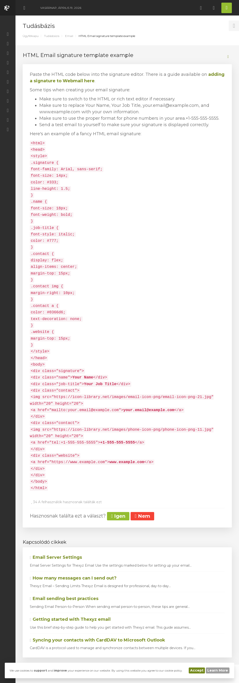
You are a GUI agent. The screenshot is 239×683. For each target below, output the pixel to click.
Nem (142, 516)
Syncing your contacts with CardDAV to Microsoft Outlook (97, 640)
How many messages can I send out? (73, 578)
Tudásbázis (51, 36)
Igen (118, 516)
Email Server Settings (56, 557)
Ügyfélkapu (31, 36)
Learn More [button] (217, 670)
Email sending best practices (64, 598)
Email (69, 36)
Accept (196, 670)
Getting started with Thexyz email (70, 619)
